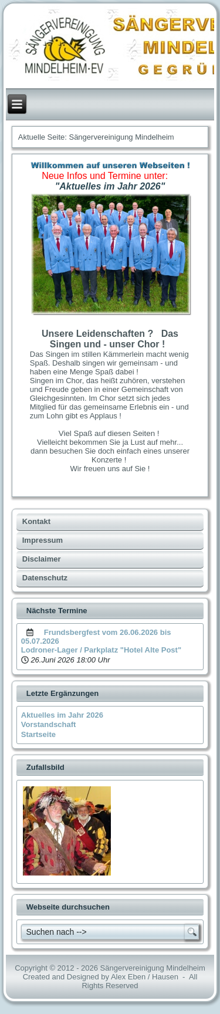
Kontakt (36, 521)
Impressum (42, 540)
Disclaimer (41, 559)
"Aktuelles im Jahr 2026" (110, 186)
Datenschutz (44, 577)
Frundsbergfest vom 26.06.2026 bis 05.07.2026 (96, 636)
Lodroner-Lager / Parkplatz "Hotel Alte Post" (101, 649)
